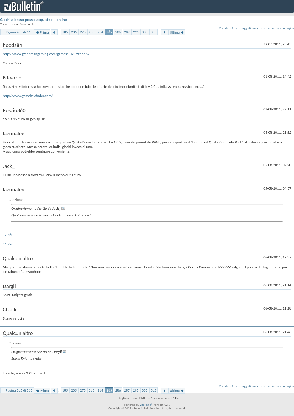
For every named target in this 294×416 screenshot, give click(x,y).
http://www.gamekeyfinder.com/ (28, 96)
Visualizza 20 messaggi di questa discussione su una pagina (256, 28)
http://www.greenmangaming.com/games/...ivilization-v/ (46, 54)
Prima (42, 32)
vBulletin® (146, 405)
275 (83, 32)
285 (109, 32)
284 (100, 32)
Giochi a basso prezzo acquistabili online (33, 19)
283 (91, 32)
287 (127, 32)
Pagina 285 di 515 (19, 32)
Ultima (177, 32)
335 (145, 32)
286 (118, 32)
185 (65, 32)
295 (136, 32)
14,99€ (8, 244)
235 (74, 32)
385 (153, 32)
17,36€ (8, 234)
